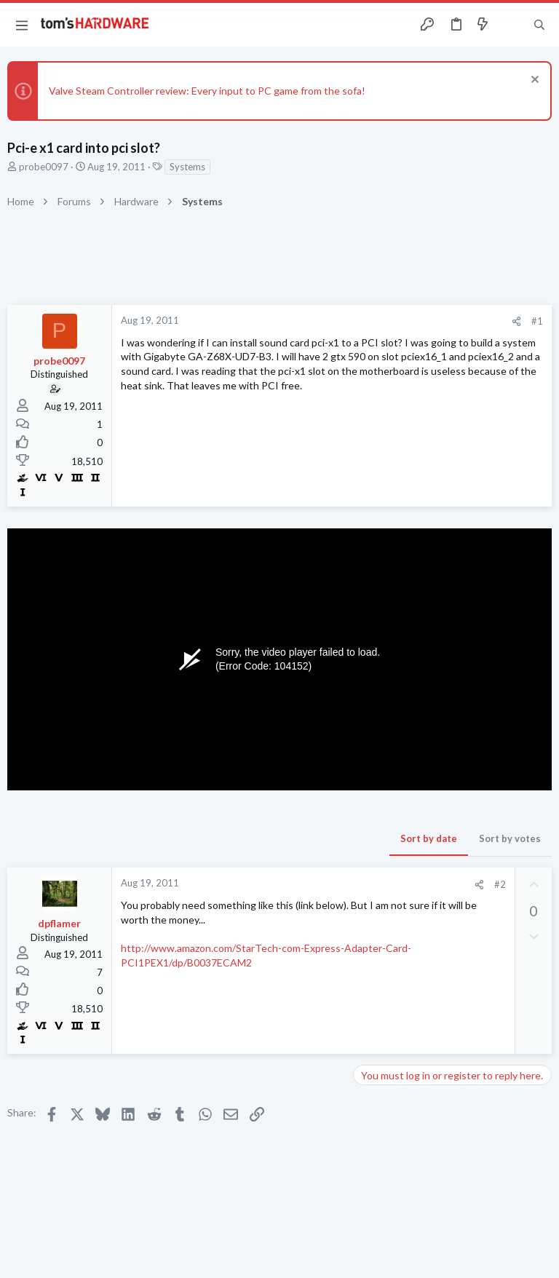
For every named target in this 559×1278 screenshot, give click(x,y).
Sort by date (428, 838)
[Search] (539, 25)
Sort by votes (510, 838)
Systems (187, 166)
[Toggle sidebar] (511, 24)
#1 (537, 321)
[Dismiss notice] (533, 81)
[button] (21, 24)
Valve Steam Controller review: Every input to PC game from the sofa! (207, 90)
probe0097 (43, 166)
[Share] (516, 321)
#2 (500, 884)
